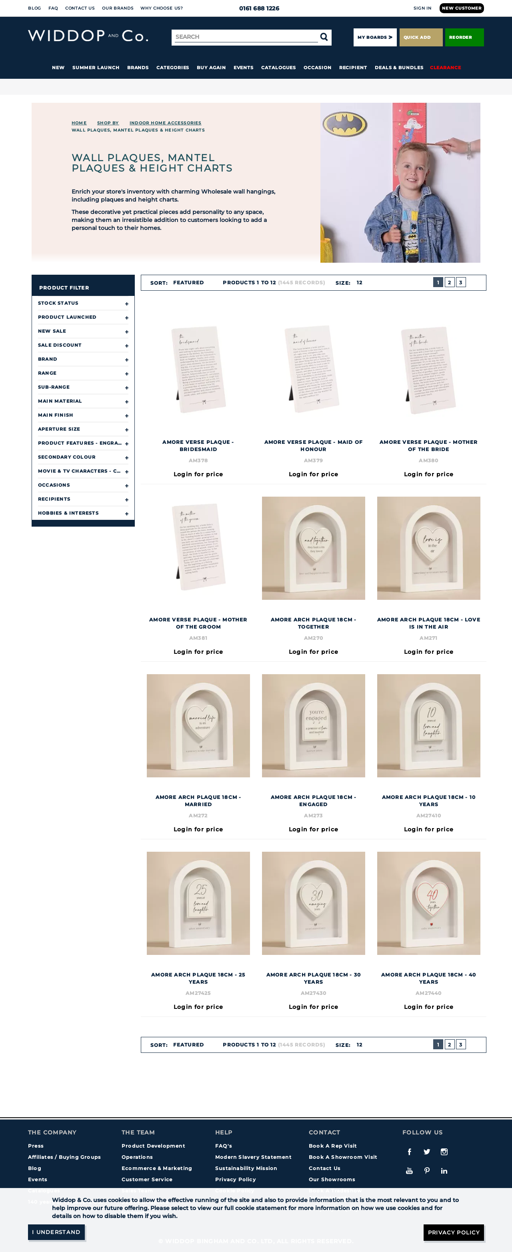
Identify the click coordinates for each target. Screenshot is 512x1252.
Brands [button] (138, 67)
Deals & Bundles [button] (399, 67)
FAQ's (223, 1146)
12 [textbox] (359, 283)
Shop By (108, 123)
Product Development (153, 1146)
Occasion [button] (317, 67)
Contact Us (80, 8)
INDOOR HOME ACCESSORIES (166, 123)
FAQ (53, 8)
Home (79, 123)
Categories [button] (172, 67)
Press (36, 1146)
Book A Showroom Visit (343, 1157)
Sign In (423, 8)
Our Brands (117, 8)
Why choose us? (161, 8)
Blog (34, 8)
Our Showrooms (332, 1179)
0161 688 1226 (256, 8)
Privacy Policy (235, 1179)
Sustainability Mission (246, 1168)
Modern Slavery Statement (253, 1157)
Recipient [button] (353, 67)
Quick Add (421, 37)
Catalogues (278, 67)
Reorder (464, 37)
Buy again (211, 67)
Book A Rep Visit (333, 1146)
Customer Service (147, 1179)
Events (244, 67)
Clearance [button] (445, 67)
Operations (137, 1157)
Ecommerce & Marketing (157, 1168)
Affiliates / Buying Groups (64, 1157)
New (58, 67)
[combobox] (192, 282)
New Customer (462, 8)
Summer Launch (96, 67)
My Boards (372, 37)
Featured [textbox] (188, 283)
